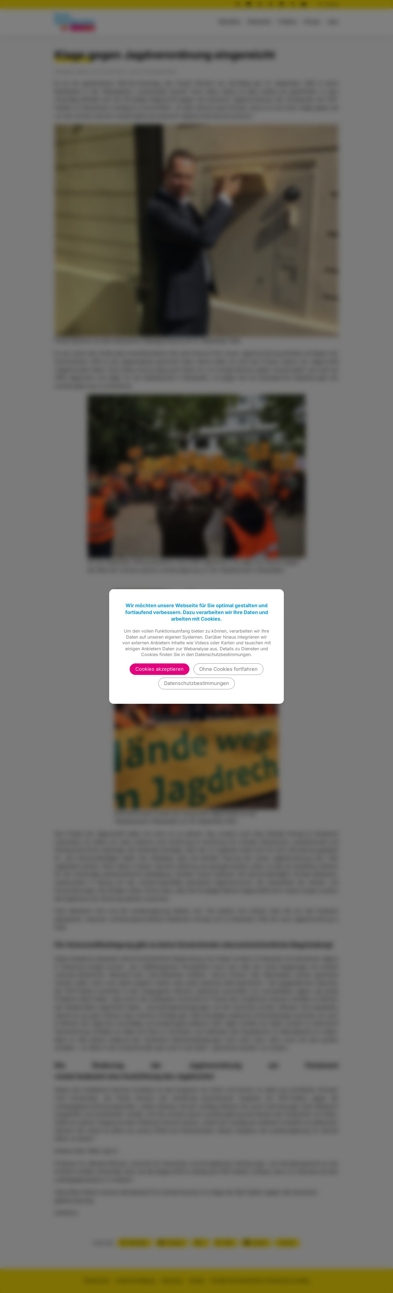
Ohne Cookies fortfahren (228, 669)
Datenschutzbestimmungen (196, 683)
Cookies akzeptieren (159, 669)
